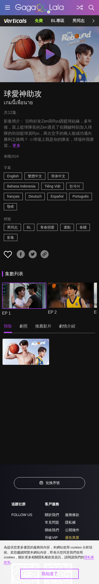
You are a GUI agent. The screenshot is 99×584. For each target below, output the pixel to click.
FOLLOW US (21, 515)
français (13, 196)
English (13, 176)
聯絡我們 (52, 530)
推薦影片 (43, 326)
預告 (8, 326)
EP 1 (6, 313)
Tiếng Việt (53, 186)
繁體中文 (35, 176)
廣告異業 (72, 538)
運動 (67, 227)
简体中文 (58, 176)
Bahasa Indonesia (21, 186)
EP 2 (52, 312)
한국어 (74, 186)
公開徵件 (72, 530)
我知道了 (50, 574)
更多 (16, 145)
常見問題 (52, 522)
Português (80, 196)
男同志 (78, 21)
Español (57, 196)
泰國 (83, 227)
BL (29, 227)
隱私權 (70, 522)
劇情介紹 (67, 326)
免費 (39, 21)
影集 (10, 237)
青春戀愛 (47, 227)
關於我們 (52, 515)
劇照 (23, 326)
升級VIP (51, 538)
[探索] (79, 7)
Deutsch (35, 196)
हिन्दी (10, 207)
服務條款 (72, 515)
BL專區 (57, 21)
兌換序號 (49, 483)
